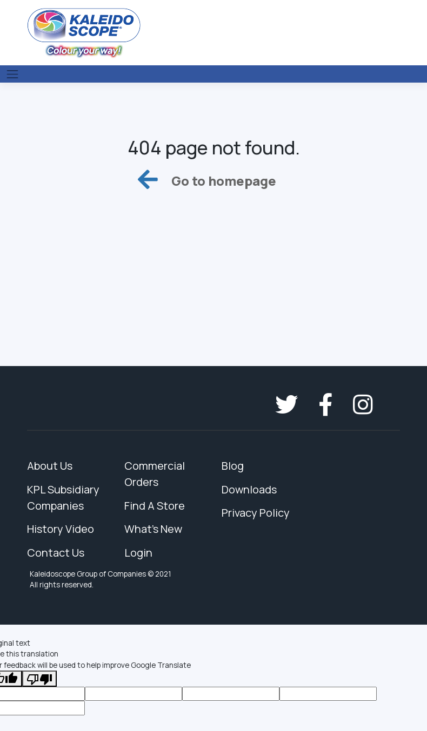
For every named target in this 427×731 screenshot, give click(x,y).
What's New (153, 529)
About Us (49, 465)
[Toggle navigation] (12, 74)
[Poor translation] (39, 679)
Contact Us (55, 552)
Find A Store (154, 505)
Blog (233, 465)
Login (138, 552)
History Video (60, 529)
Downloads (249, 489)
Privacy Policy (256, 512)
